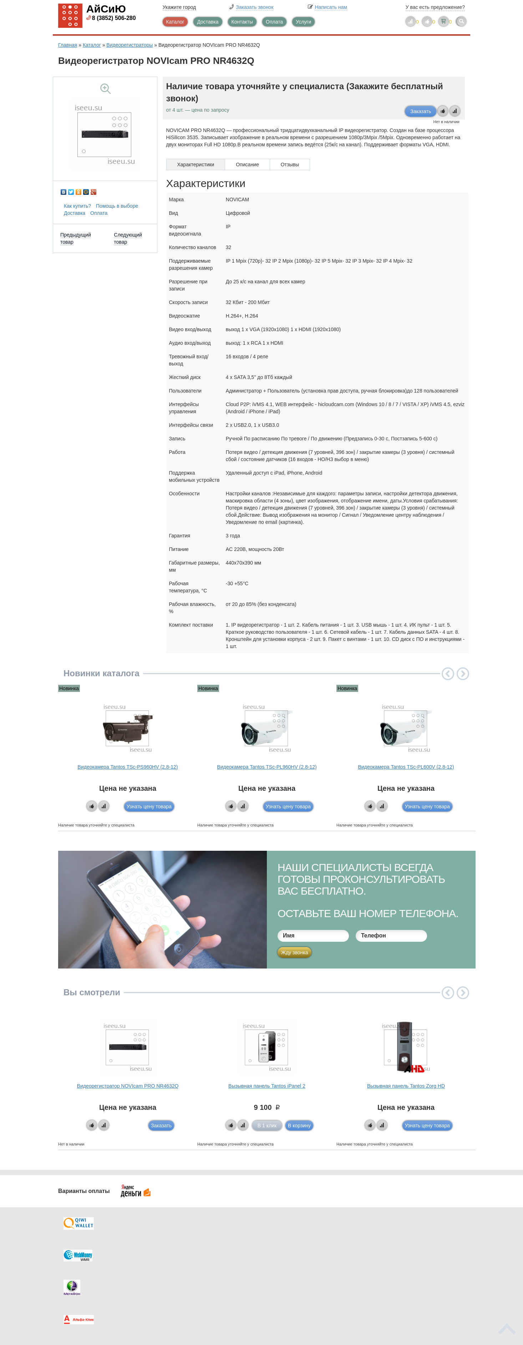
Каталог (175, 22)
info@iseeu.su (403, 1278)
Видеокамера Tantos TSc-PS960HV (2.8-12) (128, 767)
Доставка (207, 22)
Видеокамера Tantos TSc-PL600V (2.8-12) (406, 767)
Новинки (291, 1265)
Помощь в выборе (117, 206)
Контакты (242, 22)
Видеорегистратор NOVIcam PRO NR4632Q (128, 1086)
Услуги (303, 22)
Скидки (80, 1279)
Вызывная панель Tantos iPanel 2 (266, 1086)
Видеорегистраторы (129, 45)
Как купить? (77, 206)
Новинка (69, 688)
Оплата (274, 22)
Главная (67, 45)
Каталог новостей (197, 1250)
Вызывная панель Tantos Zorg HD (406, 1086)
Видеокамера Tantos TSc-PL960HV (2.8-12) (266, 767)
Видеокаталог (297, 1250)
